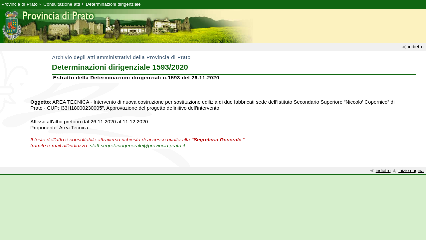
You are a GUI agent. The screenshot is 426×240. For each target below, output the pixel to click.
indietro (415, 46)
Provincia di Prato (19, 4)
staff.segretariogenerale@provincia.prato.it (137, 145)
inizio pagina (411, 170)
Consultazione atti (62, 4)
